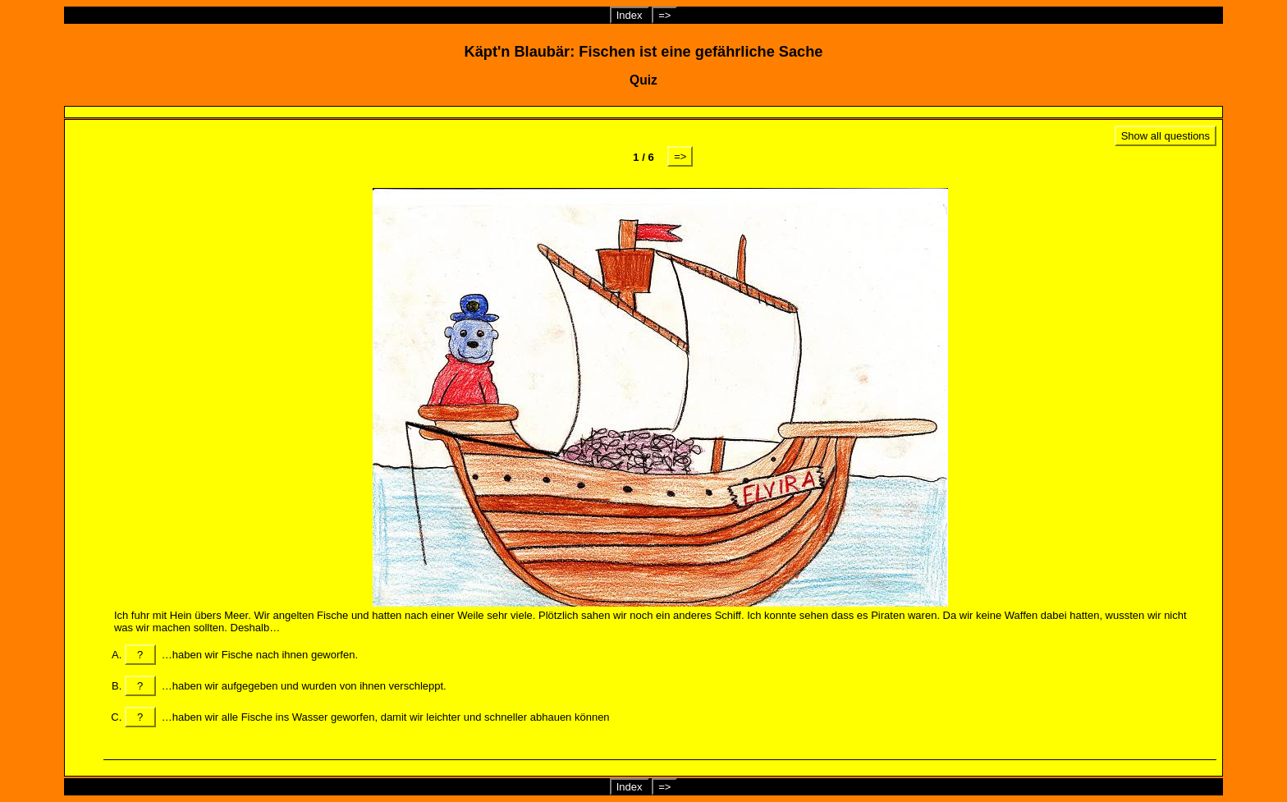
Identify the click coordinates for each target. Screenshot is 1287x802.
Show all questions (1165, 136)
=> (664, 15)
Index (629, 15)
